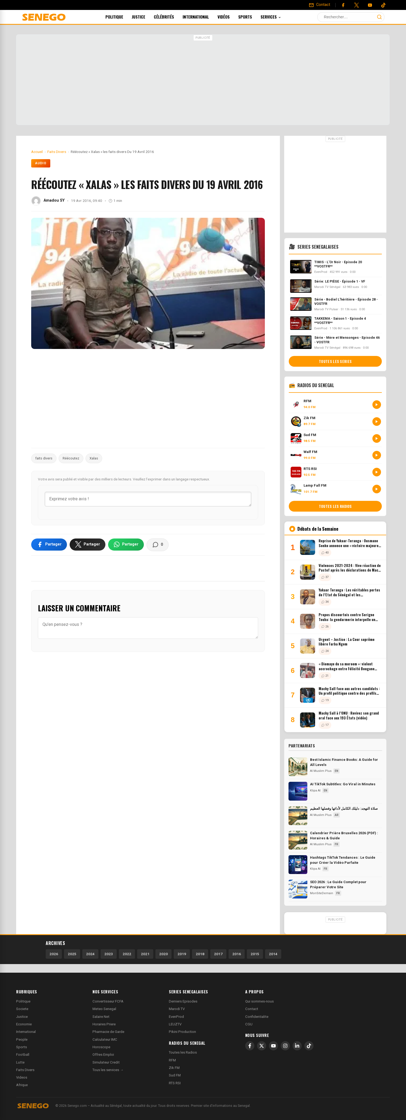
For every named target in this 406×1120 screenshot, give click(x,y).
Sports (252, 17)
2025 (72, 954)
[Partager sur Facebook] (49, 544)
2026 (53, 954)
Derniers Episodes (183, 1001)
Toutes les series (335, 361)
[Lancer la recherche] (379, 17)
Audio (41, 163)
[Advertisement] (203, 80)
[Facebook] (343, 5)
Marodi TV (177, 1009)
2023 (108, 954)
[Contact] (319, 5)
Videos (21, 1077)
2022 (127, 954)
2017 (218, 954)
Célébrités (171, 17)
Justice (145, 17)
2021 (145, 954)
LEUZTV (175, 1024)
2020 (163, 954)
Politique (121, 17)
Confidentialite (256, 1017)
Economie (24, 1024)
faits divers (43, 458)
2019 (181, 954)
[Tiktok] (383, 5)
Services (278, 17)
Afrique (22, 1085)
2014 (273, 954)
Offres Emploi (103, 1055)
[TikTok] (309, 1045)
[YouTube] (370, 5)
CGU (248, 1024)
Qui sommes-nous (259, 1001)
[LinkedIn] (297, 1045)
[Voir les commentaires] (158, 544)
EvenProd (176, 1017)
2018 (200, 954)
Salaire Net (100, 1017)
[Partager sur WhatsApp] (126, 544)
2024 (90, 954)
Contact (251, 1009)
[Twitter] (356, 5)
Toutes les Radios (183, 1052)
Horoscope (101, 1047)
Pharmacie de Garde (108, 1032)
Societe (22, 1009)
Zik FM (174, 1068)
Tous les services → (107, 1070)
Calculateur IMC (104, 1039)
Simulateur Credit (106, 1062)
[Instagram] (285, 1045)
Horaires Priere (104, 1024)
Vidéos (231, 17)
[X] (261, 1045)
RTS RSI (175, 1083)
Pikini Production (182, 1032)
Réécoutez (71, 458)
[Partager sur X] (87, 544)
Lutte (20, 1062)
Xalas (94, 458)
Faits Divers (25, 1070)
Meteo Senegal (104, 1009)
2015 (255, 954)
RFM (172, 1060)
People (21, 1039)
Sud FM (175, 1075)
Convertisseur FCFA (107, 1001)
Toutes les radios (335, 506)
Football (22, 1055)
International (203, 17)
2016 (236, 954)
